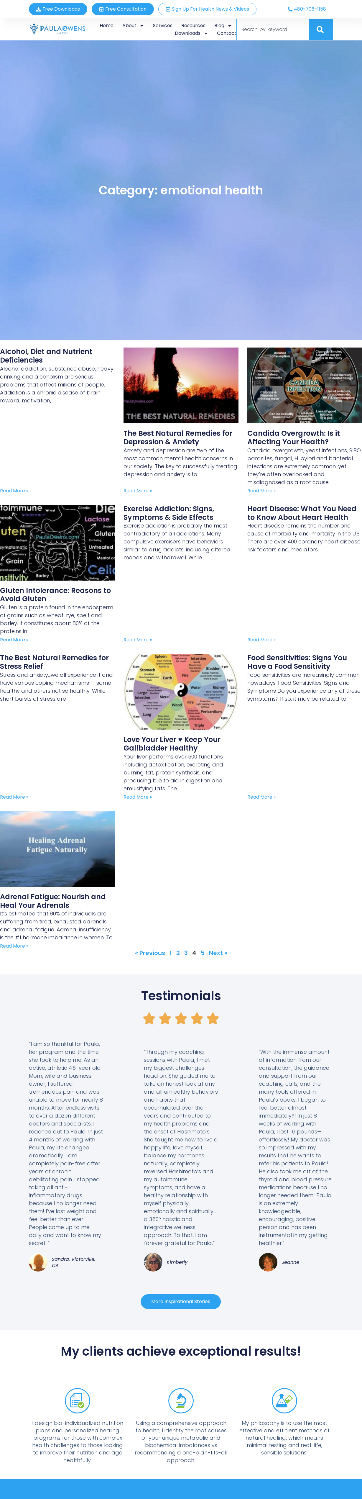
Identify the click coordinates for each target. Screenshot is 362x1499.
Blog (223, 26)
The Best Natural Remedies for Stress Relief (54, 662)
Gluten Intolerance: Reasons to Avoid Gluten (55, 595)
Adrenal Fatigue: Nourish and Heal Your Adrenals (53, 901)
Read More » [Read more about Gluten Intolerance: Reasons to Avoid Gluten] (14, 639)
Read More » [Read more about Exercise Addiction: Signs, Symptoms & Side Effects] (138, 639)
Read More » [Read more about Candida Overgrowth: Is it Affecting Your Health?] (261, 490)
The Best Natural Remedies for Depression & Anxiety (178, 437)
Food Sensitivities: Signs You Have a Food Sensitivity (297, 662)
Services (162, 25)
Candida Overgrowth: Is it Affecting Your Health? (293, 437)
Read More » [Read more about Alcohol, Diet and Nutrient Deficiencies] (14, 490)
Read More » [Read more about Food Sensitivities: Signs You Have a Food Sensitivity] (261, 797)
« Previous (150, 953)
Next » (218, 953)
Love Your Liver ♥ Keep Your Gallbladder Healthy (172, 744)
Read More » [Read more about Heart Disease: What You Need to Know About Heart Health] (261, 639)
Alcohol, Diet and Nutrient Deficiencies (46, 356)
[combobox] (273, 29)
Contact (226, 33)
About (133, 26)
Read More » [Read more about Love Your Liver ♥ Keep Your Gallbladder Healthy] (138, 797)
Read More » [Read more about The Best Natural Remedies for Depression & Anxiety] (138, 490)
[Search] (321, 29)
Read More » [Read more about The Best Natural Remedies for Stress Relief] (14, 797)
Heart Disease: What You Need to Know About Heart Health (301, 513)
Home (106, 25)
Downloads (191, 33)
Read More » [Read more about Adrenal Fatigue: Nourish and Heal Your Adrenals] (14, 946)
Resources (193, 25)
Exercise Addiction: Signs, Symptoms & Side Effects (169, 513)
